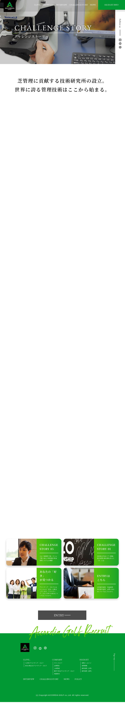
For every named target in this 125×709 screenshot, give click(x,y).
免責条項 (57, 680)
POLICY (78, 686)
